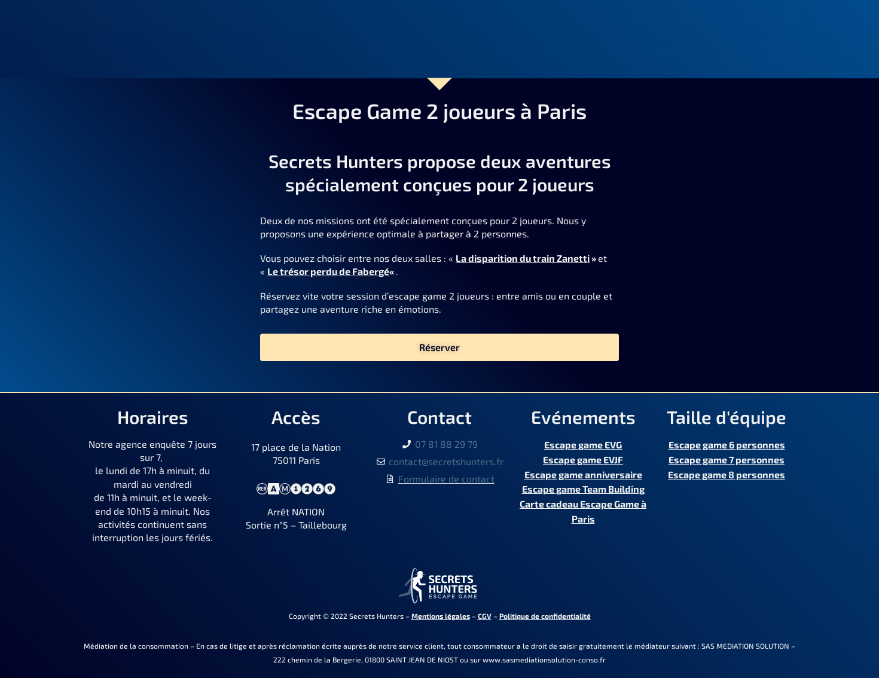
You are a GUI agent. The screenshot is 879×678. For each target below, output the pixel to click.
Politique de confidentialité (545, 616)
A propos (479, 14)
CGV (485, 616)
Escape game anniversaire (583, 470)
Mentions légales (440, 616)
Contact (633, 14)
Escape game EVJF (583, 457)
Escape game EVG (583, 444)
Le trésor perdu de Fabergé (328, 271)
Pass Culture (647, 53)
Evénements (381, 54)
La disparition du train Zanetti (523, 258)
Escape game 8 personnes (726, 470)
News (536, 14)
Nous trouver (406, 14)
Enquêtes (256, 54)
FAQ (582, 14)
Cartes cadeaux (517, 53)
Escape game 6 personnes (727, 444)
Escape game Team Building (583, 484)
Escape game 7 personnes (727, 457)
